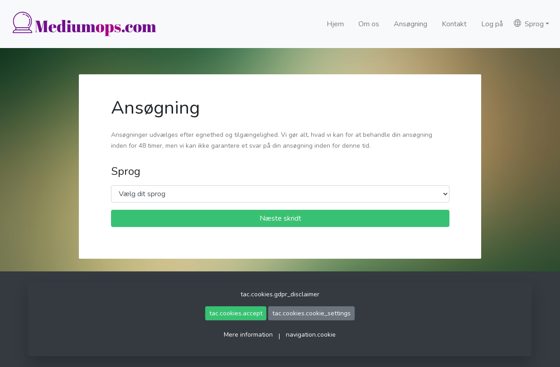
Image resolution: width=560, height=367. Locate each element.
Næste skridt (280, 218)
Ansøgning (410, 24)
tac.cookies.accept (235, 313)
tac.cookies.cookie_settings (311, 313)
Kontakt (454, 24)
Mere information (248, 334)
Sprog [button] (529, 24)
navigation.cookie (311, 334)
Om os (368, 24)
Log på (492, 24)
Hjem (335, 24)
